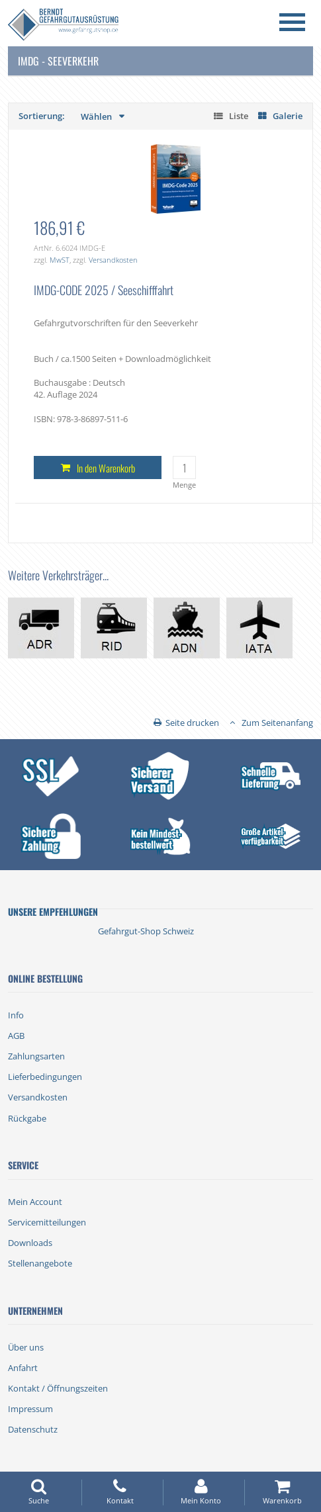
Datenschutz (33, 1429)
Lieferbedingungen (45, 1077)
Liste (238, 116)
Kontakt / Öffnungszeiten (58, 1388)
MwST (59, 260)
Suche (38, 1491)
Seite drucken (192, 723)
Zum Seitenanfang (277, 723)
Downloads (30, 1243)
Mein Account (35, 1202)
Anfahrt (23, 1368)
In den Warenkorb (106, 468)
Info (16, 1015)
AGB (16, 1036)
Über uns (26, 1347)
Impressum (30, 1409)
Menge (184, 485)
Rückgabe (27, 1118)
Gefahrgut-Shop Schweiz (146, 931)
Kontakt (119, 1491)
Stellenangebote (40, 1263)
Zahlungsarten (36, 1056)
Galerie (287, 116)
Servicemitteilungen (47, 1222)
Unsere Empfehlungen (53, 911)
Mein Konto (201, 1491)
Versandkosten (113, 260)
